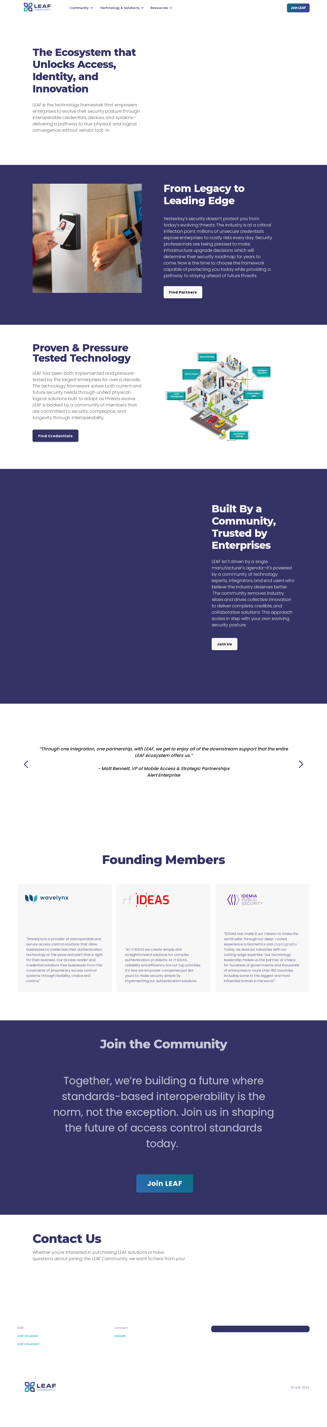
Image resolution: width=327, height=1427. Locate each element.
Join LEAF (298, 7)
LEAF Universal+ (28, 1344)
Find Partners (183, 292)
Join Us (224, 644)
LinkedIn (120, 1336)
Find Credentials (55, 436)
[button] (81, 8)
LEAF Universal (27, 1336)
